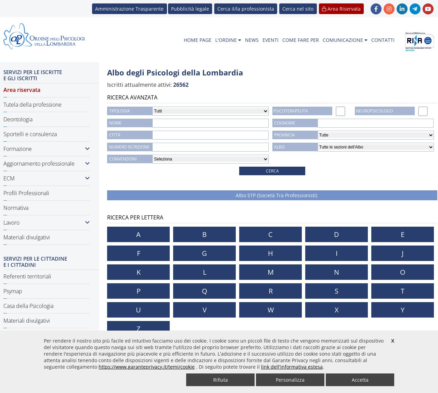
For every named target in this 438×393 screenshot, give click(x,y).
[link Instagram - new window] (389, 8)
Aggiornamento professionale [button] (46, 163)
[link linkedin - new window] (402, 8)
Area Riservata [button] (341, 8)
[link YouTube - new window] (428, 8)
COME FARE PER (300, 40)
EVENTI (270, 40)
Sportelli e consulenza (30, 134)
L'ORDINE (228, 40)
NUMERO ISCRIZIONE (129, 147)
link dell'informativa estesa (292, 367)
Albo (279, 147)
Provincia (284, 135)
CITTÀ (114, 135)
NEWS (252, 40)
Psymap (12, 291)
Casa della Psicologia (28, 306)
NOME (115, 123)
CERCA (272, 171)
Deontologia (18, 119)
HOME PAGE (197, 40)
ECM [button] (46, 178)
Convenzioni (123, 159)
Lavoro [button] (46, 222)
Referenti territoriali (27, 276)
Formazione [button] (46, 149)
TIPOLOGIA (119, 111)
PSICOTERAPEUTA (290, 111)
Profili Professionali (26, 193)
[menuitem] (197, 40)
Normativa (15, 208)
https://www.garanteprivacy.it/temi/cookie (147, 367)
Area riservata (21, 90)
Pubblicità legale (190, 8)
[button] (298, 8)
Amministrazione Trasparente (129, 8)
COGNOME (284, 123)
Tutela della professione (32, 104)
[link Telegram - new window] (415, 8)
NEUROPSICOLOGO (374, 111)
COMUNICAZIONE (345, 40)
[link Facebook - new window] (376, 8)
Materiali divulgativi (26, 237)
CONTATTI (383, 40)
